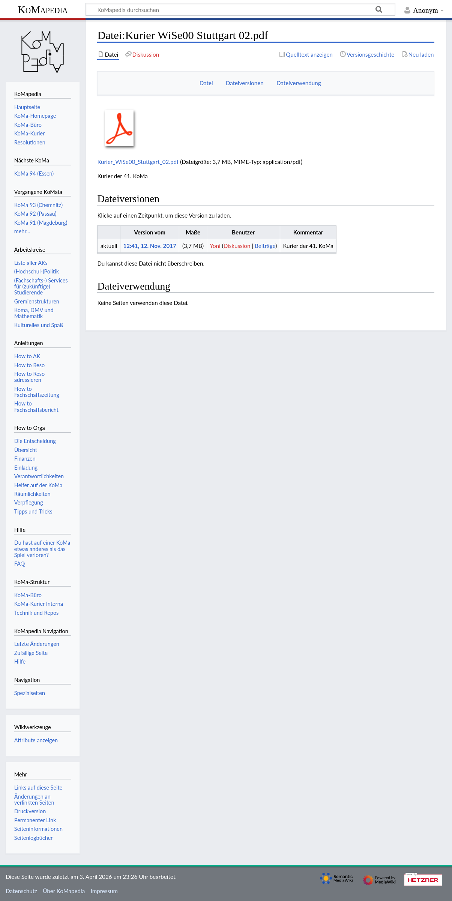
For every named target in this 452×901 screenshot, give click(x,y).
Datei (206, 83)
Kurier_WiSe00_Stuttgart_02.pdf (138, 161)
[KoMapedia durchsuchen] (240, 9)
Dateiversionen (245, 83)
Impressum (104, 890)
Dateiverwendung (298, 83)
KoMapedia (43, 9)
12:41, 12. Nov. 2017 (149, 245)
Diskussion (237, 245)
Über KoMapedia (64, 890)
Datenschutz (21, 890)
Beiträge (265, 245)
